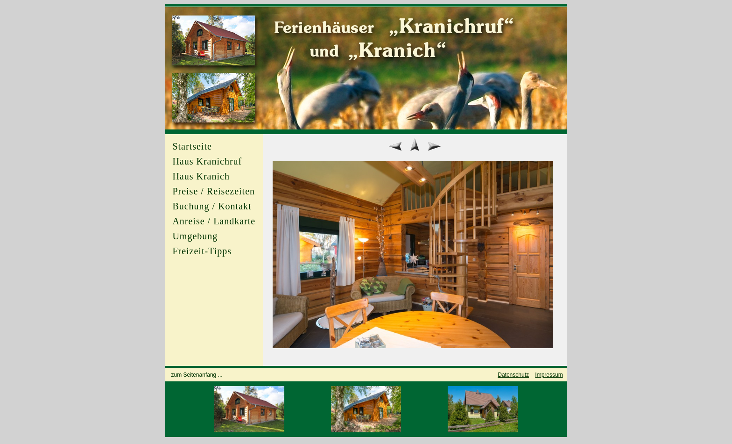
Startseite (191, 146)
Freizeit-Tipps (202, 251)
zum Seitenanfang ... (197, 375)
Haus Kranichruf (207, 161)
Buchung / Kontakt (211, 206)
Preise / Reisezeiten (213, 191)
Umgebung (195, 236)
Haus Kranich (201, 176)
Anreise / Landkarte (213, 221)
